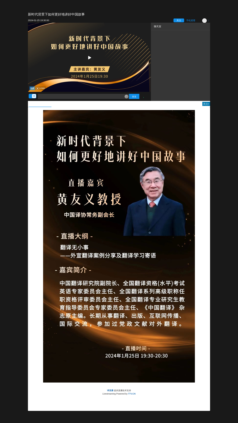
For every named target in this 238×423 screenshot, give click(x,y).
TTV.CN (132, 394)
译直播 (110, 390)
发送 (134, 96)
